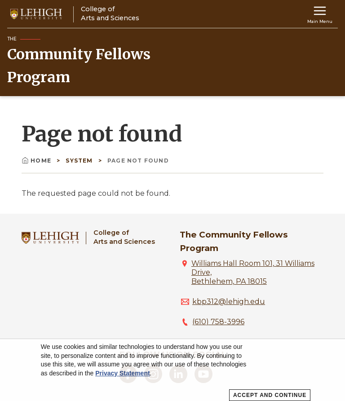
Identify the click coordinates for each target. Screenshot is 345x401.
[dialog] (172, 370)
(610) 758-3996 (218, 321)
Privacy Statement (122, 373)
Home (37, 160)
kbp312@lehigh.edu (228, 301)
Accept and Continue (269, 395)
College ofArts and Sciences (124, 237)
